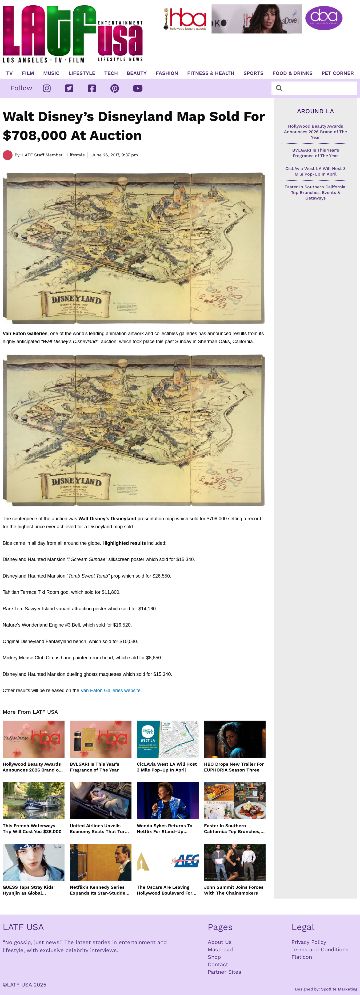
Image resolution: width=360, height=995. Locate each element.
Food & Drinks (293, 73)
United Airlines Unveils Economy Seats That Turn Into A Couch (99, 828)
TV (9, 73)
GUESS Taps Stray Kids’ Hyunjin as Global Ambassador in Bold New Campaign (31, 890)
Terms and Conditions (320, 949)
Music (51, 73)
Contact (218, 964)
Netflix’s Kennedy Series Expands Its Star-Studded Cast (99, 890)
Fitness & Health (210, 73)
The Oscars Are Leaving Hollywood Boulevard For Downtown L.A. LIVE (164, 890)
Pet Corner (338, 73)
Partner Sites (224, 972)
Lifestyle (82, 73)
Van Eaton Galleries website (111, 690)
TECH (111, 73)
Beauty (137, 73)
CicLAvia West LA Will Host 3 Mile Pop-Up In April (167, 767)
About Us (220, 942)
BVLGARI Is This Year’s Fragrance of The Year (94, 767)
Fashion (167, 73)
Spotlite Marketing (339, 989)
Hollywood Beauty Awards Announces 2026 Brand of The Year (32, 767)
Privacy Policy (308, 942)
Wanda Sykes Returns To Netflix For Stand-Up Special (164, 828)
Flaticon (301, 957)
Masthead (220, 949)
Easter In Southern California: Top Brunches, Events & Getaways (232, 828)
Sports (253, 73)
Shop (214, 957)
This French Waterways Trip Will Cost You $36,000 (32, 828)
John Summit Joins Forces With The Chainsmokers (233, 890)
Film (28, 73)
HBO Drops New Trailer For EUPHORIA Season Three (234, 767)
